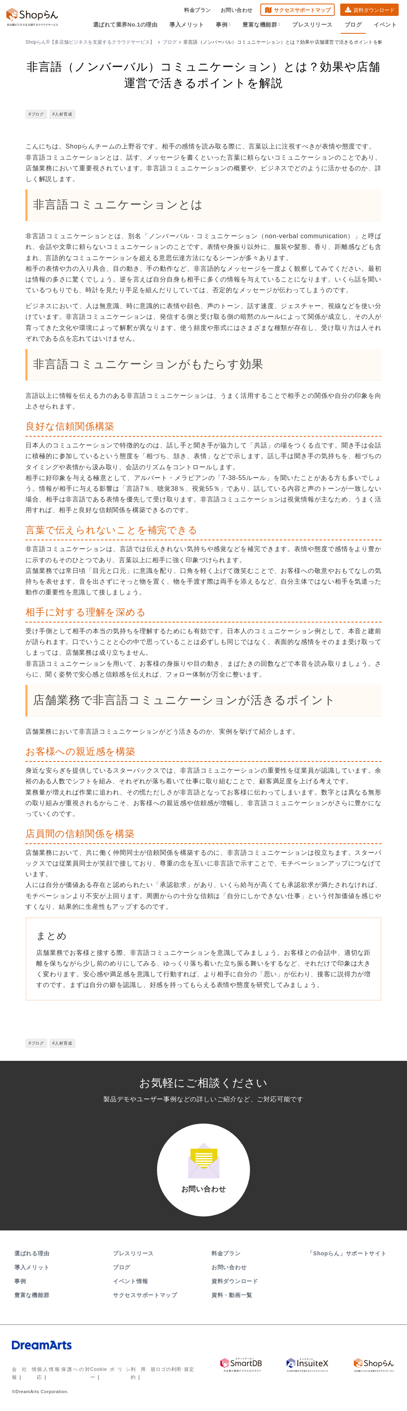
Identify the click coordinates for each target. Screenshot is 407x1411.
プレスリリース (312, 24)
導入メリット (186, 24)
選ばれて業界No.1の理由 (125, 24)
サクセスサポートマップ (302, 10)
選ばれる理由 (31, 1253)
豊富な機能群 (261, 24)
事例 (223, 24)
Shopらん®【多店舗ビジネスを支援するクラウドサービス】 (90, 42)
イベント (385, 24)
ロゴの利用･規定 (175, 1369)
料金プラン (197, 10)
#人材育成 (62, 114)
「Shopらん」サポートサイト (347, 1253)
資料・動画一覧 (231, 1295)
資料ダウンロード (374, 10)
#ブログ (36, 114)
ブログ (353, 24)
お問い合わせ (237, 10)
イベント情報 (130, 1281)
